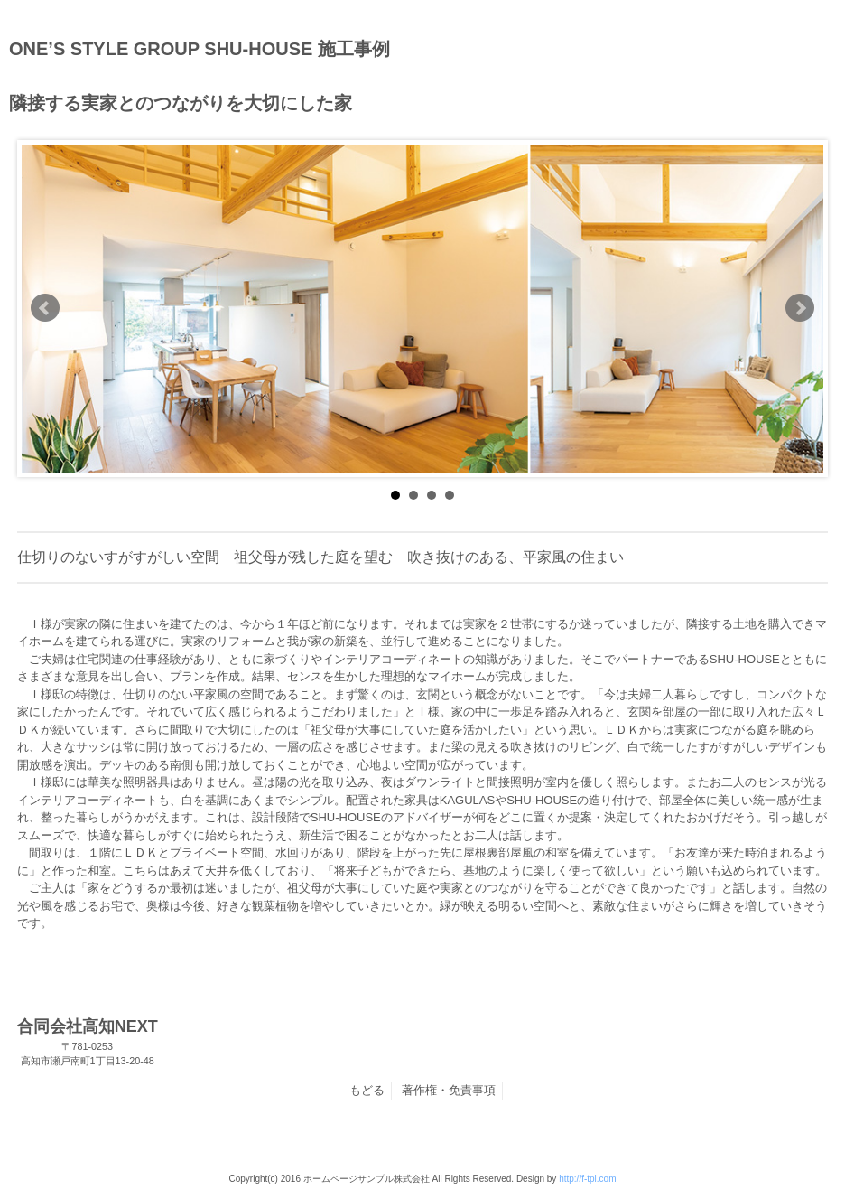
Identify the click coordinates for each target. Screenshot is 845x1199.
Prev (45, 308)
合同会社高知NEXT (87, 1042)
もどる (367, 1090)
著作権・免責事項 (449, 1090)
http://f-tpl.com (587, 1179)
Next (799, 308)
